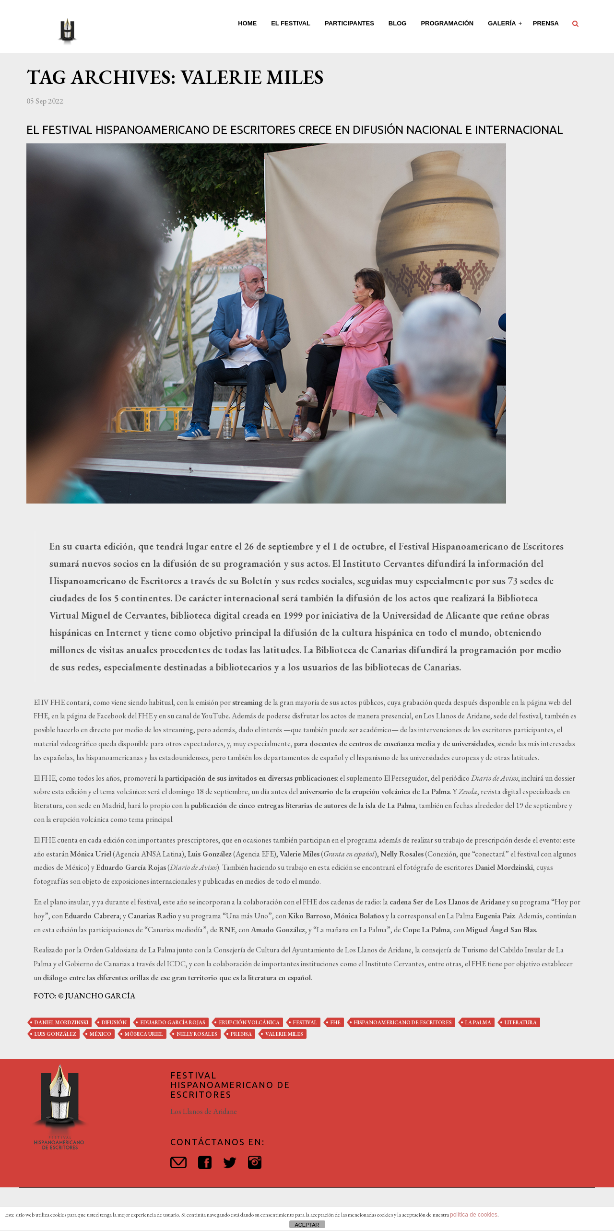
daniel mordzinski (61, 1022)
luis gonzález (55, 1034)
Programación (447, 23)
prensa (241, 1034)
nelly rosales (197, 1034)
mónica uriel (144, 1034)
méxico (100, 1034)
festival (305, 1022)
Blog (398, 23)
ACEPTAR (307, 1225)
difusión (114, 1022)
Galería (503, 23)
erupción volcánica (249, 1022)
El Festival (290, 23)
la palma (478, 1022)
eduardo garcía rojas (172, 1022)
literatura (521, 1022)
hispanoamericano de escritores (403, 1022)
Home (247, 23)
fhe (336, 1022)
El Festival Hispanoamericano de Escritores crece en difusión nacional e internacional (294, 129)
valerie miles (284, 1034)
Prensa (546, 23)
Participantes (349, 23)
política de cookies (473, 1214)
